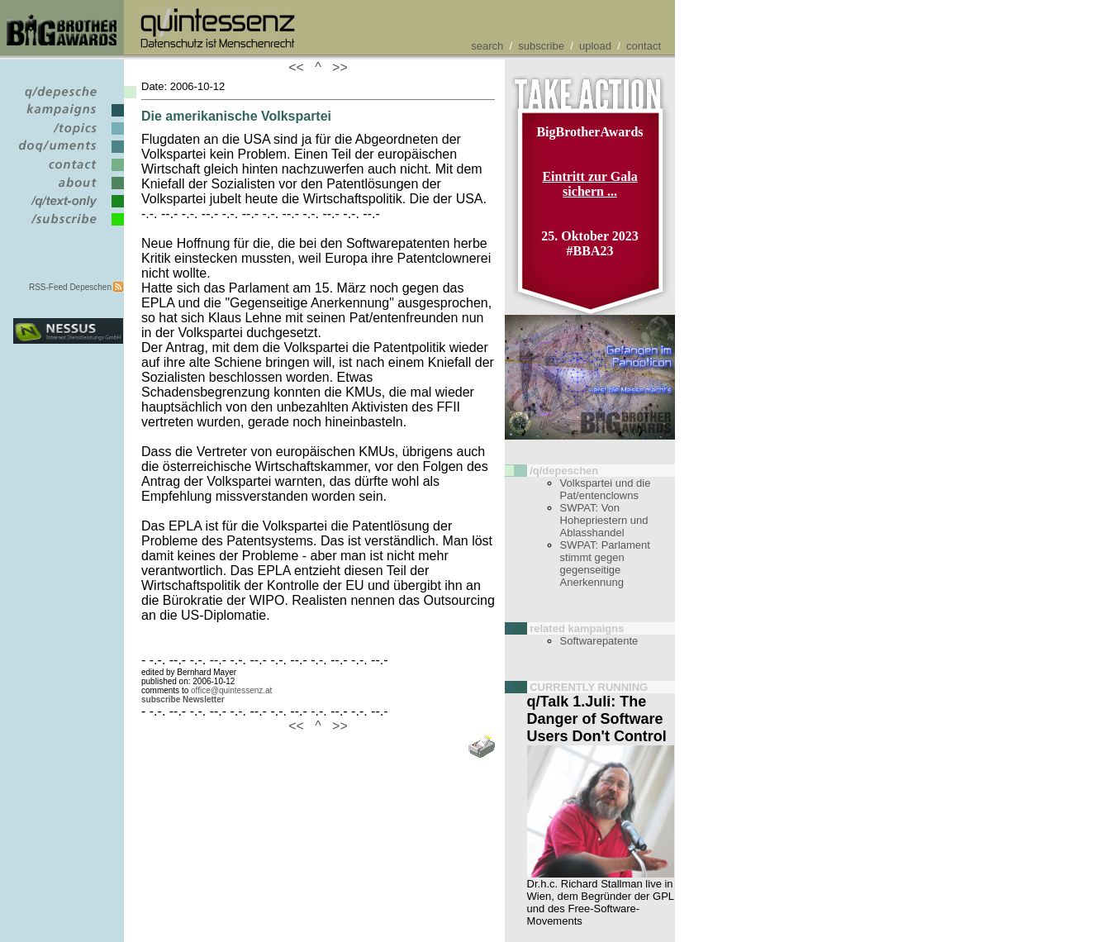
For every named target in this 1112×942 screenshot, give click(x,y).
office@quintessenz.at (231, 690)
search (487, 46)
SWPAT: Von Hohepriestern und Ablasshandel (604, 520)
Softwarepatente (599, 641)
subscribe (541, 46)
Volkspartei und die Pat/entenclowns (605, 489)
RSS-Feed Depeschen (70, 287)
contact (643, 46)
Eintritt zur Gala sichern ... (589, 183)
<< (299, 67)
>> (336, 67)
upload (595, 46)
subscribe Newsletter (183, 699)
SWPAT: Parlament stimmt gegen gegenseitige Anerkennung (605, 563)
